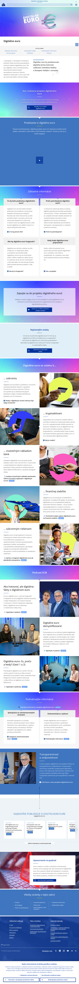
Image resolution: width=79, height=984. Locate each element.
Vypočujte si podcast (13, 612)
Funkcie (17, 902)
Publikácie (30, 53)
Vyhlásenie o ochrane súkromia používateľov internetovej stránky (59, 929)
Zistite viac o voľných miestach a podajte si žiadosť (40, 309)
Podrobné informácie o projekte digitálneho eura (37, 707)
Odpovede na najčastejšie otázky (40, 350)
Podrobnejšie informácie (49, 51)
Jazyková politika (55, 941)
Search (71, 4)
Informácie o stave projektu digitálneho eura (57, 782)
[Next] (77, 830)
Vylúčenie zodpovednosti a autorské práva (37, 925)
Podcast (49, 53)
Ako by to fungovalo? (16, 271)
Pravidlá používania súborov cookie (59, 933)
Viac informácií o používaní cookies (51, 975)
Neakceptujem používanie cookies (58, 980)
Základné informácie (11, 51)
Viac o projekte (51, 271)
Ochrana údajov (55, 925)
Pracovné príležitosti (15, 927)
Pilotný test (36, 905)
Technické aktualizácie (36, 929)
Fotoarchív (12, 932)
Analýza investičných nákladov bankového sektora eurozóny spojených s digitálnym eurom (20, 478)
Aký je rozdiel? (50, 440)
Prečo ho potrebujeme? (54, 232)
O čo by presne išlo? (16, 232)
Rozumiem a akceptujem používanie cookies (21, 980)
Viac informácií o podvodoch (45, 880)
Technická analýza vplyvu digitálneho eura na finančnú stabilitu (59, 517)
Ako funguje (18, 905)
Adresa (11, 937)
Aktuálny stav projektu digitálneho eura (40, 107)
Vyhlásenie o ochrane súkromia (28, 975)
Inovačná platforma (39, 902)
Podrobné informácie (58, 902)
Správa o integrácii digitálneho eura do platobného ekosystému (18, 559)
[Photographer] (38, 443)
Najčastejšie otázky (30, 51)
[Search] (38, 4)
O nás (11, 925)
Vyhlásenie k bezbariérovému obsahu (59, 937)
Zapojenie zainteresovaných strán (18, 738)
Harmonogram (11, 53)
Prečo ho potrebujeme (22, 908)
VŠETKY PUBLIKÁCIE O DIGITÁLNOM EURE (39, 843)
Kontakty (12, 935)
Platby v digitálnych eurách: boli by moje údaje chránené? (19, 402)
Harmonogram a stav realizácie (39, 908)
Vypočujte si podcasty (13, 687)
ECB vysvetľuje (13, 930)
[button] (76, 2)
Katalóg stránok (6, 944)
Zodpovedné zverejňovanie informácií (38, 932)
